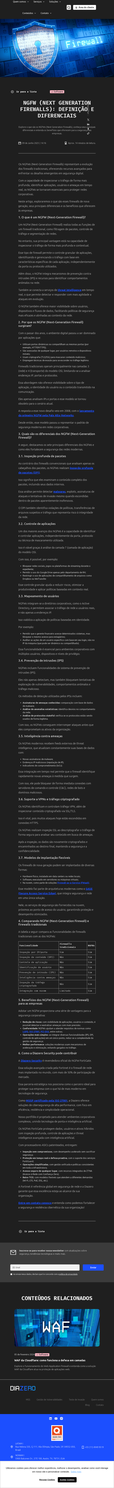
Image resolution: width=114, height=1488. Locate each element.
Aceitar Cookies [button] (67, 1480)
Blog (87, 1405)
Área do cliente (84, 7)
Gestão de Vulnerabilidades (49, 1399)
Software (57, 91)
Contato (100, 1405)
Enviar (93, 1267)
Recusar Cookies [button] (47, 1480)
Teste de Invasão (77, 1399)
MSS (28, 1399)
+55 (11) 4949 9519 (92, 1447)
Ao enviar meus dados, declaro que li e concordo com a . (44, 1274)
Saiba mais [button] (76, 1472)
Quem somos (97, 1399)
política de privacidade (68, 1274)
